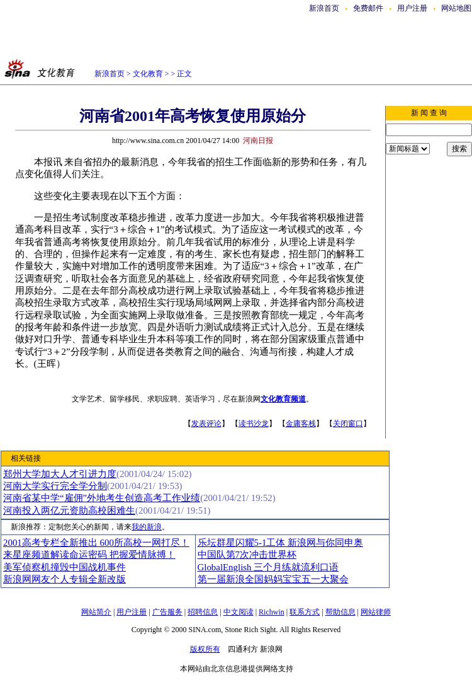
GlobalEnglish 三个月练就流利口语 (268, 567)
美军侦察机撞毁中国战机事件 (64, 567)
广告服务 (167, 612)
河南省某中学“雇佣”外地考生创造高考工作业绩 (101, 498)
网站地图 (456, 8)
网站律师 (376, 612)
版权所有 (205, 649)
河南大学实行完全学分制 (55, 486)
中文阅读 (238, 612)
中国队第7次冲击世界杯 (247, 555)
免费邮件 (368, 8)
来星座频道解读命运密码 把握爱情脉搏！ (89, 555)
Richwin (271, 612)
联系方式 (304, 612)
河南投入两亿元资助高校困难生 (69, 510)
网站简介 (96, 612)
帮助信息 (340, 612)
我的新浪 (147, 526)
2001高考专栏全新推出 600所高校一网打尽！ (96, 543)
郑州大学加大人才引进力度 (59, 474)
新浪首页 (324, 8)
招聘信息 (203, 612)
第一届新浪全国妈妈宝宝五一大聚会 (273, 579)
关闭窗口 (348, 423)
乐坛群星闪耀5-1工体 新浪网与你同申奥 (281, 543)
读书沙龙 (254, 423)
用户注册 (412, 8)
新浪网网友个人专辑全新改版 (64, 579)
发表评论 (206, 423)
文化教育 (148, 73)
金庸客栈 (301, 423)
